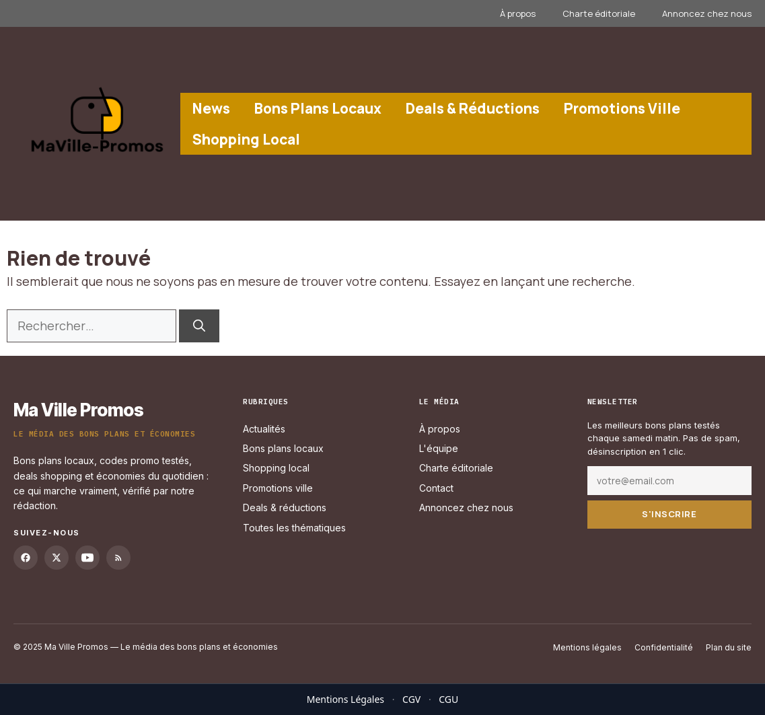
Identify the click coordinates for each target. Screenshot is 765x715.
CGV (411, 699)
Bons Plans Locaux (317, 108)
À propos (518, 13)
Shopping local (276, 468)
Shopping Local (246, 139)
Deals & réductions (284, 507)
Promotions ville (278, 487)
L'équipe (438, 448)
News (211, 108)
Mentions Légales (345, 699)
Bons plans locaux (283, 448)
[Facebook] (25, 557)
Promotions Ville (622, 108)
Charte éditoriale (598, 13)
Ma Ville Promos (78, 410)
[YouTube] (87, 557)
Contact (436, 487)
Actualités (264, 428)
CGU (448, 699)
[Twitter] (56, 557)
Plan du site (729, 647)
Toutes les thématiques (294, 527)
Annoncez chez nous (707, 13)
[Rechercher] (199, 325)
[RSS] (118, 557)
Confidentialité (663, 647)
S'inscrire (669, 514)
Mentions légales (587, 647)
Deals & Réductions (473, 108)
